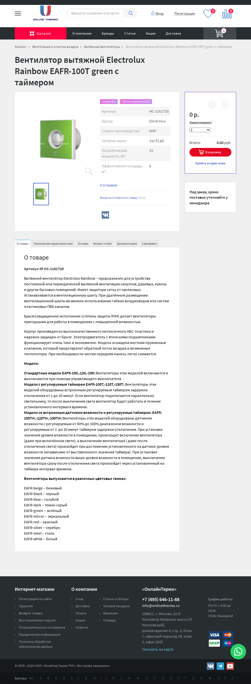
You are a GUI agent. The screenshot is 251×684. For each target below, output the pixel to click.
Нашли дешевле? (200, 122)
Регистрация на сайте (35, 599)
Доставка (173, 33)
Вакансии (110, 613)
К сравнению (212, 105)
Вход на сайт (224, 7)
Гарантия (26, 606)
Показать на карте (158, 649)
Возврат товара (30, 613)
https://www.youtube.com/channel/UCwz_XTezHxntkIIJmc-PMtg (230, 666)
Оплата (80, 613)
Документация (127, 243)
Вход (159, 13)
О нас (79, 599)
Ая (31, 678)
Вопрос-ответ (102, 243)
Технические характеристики (53, 243)
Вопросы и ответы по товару (123, 197)
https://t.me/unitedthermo (220, 666)
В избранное (225, 105)
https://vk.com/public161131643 (210, 666)
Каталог (44, 33)
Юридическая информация (39, 634)
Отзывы (83, 243)
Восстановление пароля (37, 620)
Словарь (109, 620)
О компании (81, 33)
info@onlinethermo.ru (161, 605)
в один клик (210, 163)
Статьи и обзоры (115, 599)
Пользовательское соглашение (42, 627)
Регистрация (185, 13)
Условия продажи (116, 606)
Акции (150, 33)
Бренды (108, 33)
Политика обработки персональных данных (35, 644)
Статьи (130, 33)
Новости (81, 627)
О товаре (22, 243)
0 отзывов (108, 185)
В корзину (213, 152)
